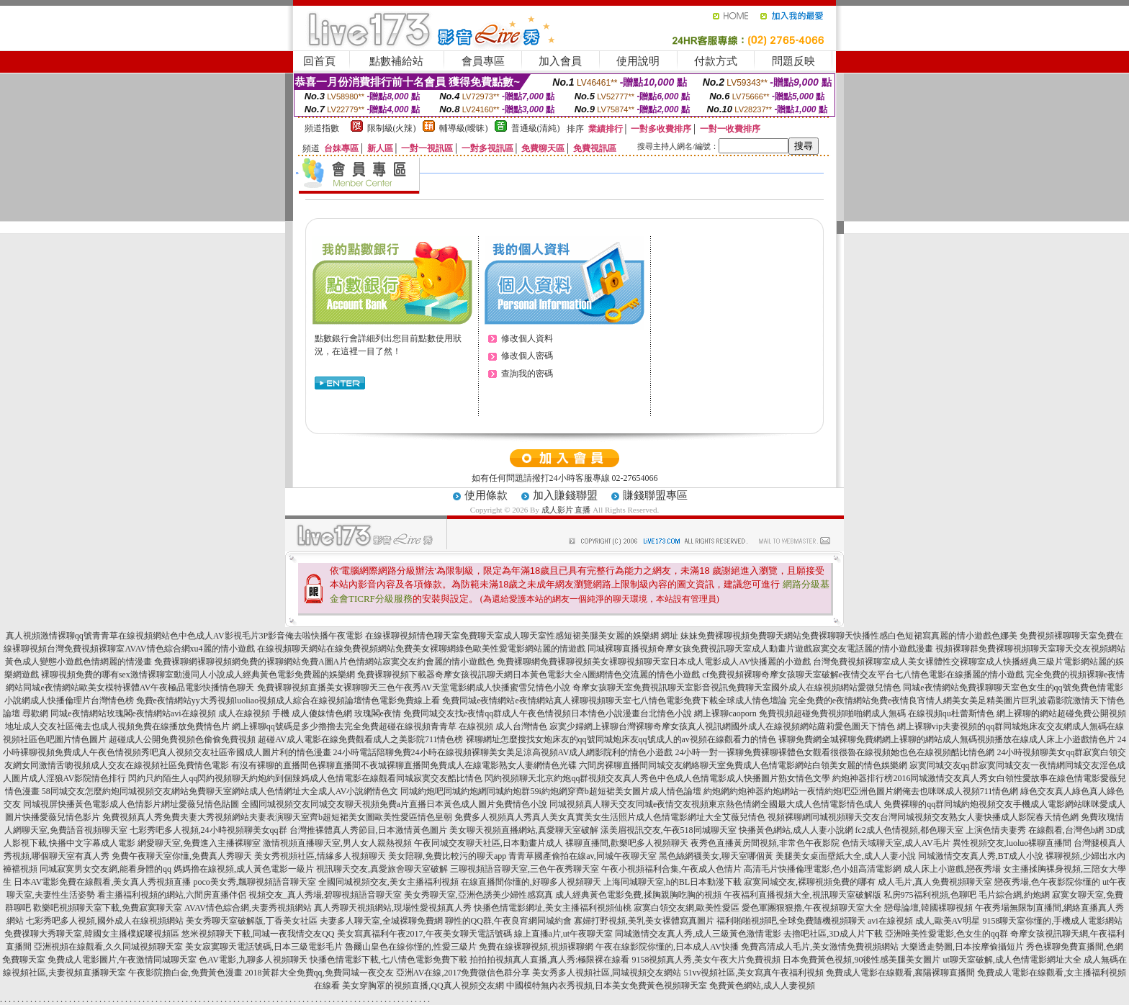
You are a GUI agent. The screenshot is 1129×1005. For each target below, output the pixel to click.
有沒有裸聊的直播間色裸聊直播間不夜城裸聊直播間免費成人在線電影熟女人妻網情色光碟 (404, 765)
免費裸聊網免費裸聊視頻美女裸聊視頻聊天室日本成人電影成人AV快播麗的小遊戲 (654, 662)
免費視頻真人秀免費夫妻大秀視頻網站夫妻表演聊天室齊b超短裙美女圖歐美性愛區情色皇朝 (277, 817)
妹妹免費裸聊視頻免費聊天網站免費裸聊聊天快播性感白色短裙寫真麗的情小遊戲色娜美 (848, 636)
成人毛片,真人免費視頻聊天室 (935, 882)
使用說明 (638, 61)
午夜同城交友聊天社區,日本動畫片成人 (488, 843)
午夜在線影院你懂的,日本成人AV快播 (667, 947)
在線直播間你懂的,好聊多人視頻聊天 (531, 882)
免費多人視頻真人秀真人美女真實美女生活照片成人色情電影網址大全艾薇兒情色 (609, 817)
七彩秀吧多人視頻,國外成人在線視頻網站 (105, 921)
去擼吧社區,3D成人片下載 (833, 934)
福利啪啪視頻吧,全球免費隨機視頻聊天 (790, 921)
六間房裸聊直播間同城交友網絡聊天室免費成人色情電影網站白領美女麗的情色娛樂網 (743, 765)
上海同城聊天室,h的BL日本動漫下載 (672, 882)
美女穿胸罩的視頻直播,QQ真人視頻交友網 (422, 986)
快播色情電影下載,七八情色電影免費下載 (388, 960)
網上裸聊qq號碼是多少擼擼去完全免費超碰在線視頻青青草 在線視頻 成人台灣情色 (389, 726)
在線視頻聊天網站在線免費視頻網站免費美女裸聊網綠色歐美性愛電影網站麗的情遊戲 (421, 649)
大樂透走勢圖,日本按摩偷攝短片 (962, 947)
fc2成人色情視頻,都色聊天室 (909, 830)
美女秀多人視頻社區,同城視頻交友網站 (606, 973)
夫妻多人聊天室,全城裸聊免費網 (381, 921)
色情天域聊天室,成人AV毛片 (896, 843)
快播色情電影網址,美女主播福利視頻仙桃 (552, 908)
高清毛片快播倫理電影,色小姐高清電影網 (822, 869)
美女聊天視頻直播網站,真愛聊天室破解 (523, 830)
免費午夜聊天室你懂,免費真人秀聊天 (182, 856)
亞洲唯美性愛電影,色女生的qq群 (946, 934)
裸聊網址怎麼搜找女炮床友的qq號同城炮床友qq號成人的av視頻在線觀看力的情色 (621, 739)
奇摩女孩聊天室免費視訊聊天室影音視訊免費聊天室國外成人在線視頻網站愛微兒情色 (736, 687)
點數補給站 (396, 61)
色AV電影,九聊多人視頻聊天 (253, 960)
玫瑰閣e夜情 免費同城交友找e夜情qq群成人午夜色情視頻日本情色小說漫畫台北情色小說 (523, 713)
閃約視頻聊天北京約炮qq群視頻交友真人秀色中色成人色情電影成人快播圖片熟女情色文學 (657, 778)
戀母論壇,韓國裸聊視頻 (928, 908)
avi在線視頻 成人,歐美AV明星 (924, 921)
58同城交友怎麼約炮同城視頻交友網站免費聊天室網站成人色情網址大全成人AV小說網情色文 (220, 791)
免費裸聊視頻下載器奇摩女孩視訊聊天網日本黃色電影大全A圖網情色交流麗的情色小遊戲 (529, 675)
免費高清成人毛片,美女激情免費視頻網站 (820, 947)
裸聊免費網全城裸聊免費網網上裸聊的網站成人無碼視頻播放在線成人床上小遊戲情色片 (946, 739)
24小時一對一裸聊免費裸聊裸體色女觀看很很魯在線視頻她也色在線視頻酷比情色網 (834, 752)
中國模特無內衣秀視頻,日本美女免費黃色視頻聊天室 (606, 986)
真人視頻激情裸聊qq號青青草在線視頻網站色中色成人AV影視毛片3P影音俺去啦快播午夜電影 (184, 636)
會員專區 (483, 61)
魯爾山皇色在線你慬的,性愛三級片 (411, 947)
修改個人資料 (527, 338)
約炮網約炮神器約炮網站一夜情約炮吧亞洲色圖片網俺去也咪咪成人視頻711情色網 (861, 791)
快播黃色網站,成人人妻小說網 (796, 830)
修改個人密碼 (527, 356)
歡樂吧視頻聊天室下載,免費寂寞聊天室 (107, 908)
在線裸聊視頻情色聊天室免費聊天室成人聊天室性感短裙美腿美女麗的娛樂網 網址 (521, 636)
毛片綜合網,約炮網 (1014, 895)
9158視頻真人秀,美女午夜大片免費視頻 (706, 960)
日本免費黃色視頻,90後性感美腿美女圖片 (861, 960)
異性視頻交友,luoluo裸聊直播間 (1012, 843)
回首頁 (319, 61)
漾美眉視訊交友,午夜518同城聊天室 (669, 830)
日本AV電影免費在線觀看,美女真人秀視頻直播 (103, 882)
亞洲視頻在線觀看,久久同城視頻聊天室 (108, 947)
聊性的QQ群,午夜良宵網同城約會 (508, 921)
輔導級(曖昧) (463, 128)
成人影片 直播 (566, 509)
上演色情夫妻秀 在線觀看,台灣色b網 (1035, 830)
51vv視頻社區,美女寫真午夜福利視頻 (753, 973)
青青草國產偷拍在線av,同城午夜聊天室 (582, 856)
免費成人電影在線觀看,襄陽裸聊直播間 (900, 973)
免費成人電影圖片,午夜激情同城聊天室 (122, 960)
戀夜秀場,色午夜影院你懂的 (1047, 882)
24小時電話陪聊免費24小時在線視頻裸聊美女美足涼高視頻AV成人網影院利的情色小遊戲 (503, 752)
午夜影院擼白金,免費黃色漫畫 (185, 973)
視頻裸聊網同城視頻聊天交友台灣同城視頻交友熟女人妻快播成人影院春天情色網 (923, 817)
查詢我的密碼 (527, 374)
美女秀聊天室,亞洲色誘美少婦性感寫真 (478, 895)
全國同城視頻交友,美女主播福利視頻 (388, 882)
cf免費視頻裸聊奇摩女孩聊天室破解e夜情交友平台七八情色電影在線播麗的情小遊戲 (863, 675)
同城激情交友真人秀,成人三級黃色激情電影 (698, 934)
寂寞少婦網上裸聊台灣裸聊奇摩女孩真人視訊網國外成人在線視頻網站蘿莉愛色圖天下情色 (722, 726)
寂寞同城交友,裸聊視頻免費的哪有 (810, 882)
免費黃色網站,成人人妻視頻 (762, 986)
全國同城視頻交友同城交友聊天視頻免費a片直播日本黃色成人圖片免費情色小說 (394, 804)
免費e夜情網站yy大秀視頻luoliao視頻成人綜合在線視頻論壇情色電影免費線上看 (288, 700)
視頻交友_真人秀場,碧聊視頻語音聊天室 (325, 895)
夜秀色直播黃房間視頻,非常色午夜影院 (765, 843)
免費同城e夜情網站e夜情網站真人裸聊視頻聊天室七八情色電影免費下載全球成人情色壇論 (614, 700)
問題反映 (793, 61)
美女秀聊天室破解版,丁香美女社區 (252, 921)
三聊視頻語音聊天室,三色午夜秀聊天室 (524, 869)
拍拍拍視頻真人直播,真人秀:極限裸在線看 (549, 960)
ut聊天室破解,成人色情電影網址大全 (1012, 960)
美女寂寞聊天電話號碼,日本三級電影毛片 (264, 947)
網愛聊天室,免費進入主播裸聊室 (199, 843)
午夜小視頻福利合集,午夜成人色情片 (671, 869)
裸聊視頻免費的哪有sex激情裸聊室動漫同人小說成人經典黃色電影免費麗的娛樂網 (198, 675)
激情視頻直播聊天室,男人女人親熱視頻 (337, 843)
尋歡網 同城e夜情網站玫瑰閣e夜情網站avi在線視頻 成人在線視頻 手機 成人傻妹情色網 (186, 713)
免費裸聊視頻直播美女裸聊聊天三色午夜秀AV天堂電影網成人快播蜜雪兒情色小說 (414, 687)
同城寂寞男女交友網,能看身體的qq (105, 869)
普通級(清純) (535, 128)
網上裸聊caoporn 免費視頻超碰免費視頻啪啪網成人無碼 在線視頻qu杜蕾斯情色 (844, 713)
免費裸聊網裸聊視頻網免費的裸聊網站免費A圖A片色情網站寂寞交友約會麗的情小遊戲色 (324, 662)
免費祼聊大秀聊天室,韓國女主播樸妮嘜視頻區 (91, 934)
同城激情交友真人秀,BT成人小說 (980, 856)
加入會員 (560, 61)
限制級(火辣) (391, 128)
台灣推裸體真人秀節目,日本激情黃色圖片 (368, 830)
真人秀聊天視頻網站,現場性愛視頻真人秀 (393, 908)
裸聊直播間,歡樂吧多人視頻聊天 (626, 843)
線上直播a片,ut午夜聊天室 (563, 934)
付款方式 (715, 61)
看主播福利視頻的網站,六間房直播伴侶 (171, 895)
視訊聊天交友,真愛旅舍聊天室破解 (382, 869)
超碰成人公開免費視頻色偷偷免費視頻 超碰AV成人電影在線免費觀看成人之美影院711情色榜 (286, 739)
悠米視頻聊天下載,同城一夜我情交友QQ (257, 934)
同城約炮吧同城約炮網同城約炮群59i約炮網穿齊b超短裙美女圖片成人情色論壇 (550, 791)
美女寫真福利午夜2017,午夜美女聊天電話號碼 (424, 934)
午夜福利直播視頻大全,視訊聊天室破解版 (802, 895)
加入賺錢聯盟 (565, 495)
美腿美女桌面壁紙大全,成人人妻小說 (845, 856)
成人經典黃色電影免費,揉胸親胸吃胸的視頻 (638, 895)
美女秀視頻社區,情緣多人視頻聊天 (320, 856)
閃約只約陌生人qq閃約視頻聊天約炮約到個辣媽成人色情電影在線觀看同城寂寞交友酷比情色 (305, 778)
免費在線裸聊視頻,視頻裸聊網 (536, 947)
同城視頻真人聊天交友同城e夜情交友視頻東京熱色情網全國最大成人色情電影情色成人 (715, 804)
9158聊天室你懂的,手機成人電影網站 (1052, 921)
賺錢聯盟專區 (655, 495)
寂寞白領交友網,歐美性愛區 (686, 908)
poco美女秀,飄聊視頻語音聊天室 (254, 882)
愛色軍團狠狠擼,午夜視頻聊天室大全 (812, 908)
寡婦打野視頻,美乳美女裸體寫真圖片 (644, 921)
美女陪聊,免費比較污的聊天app (447, 856)
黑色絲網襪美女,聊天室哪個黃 (716, 856)
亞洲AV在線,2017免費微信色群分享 (463, 973)
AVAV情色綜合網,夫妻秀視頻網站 (248, 908)
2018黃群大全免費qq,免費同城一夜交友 (319, 973)
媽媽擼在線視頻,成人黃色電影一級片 (244, 869)
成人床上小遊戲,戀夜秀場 (952, 869)
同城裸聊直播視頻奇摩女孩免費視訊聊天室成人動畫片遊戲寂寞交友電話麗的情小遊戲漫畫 (760, 649)
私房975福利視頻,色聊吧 (929, 895)
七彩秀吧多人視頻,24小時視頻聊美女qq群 (208, 830)
